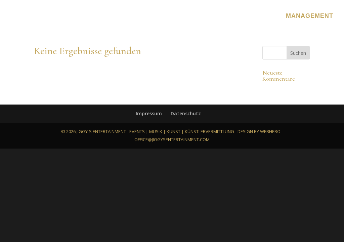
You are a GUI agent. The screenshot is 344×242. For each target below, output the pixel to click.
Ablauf (225, 16)
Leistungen (97, 16)
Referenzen (182, 16)
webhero (270, 131)
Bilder (139, 16)
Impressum (149, 113)
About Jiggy (45, 16)
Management (309, 16)
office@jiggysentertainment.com (172, 139)
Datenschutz (186, 113)
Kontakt (262, 16)
